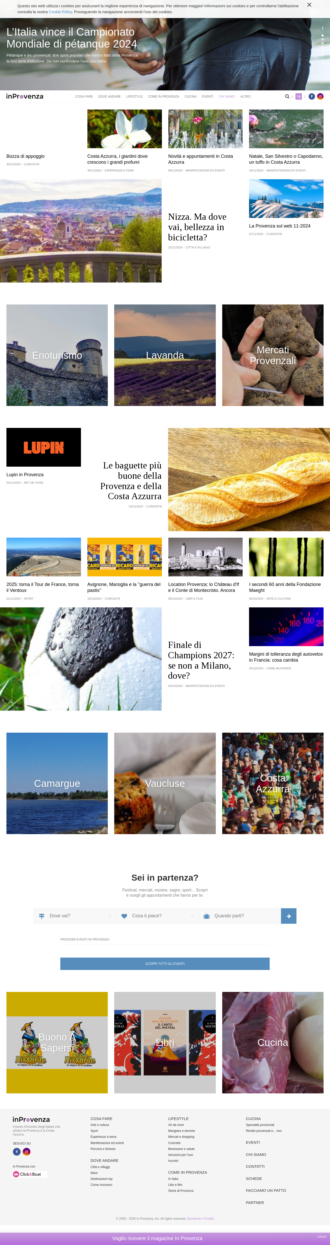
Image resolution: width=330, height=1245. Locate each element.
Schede (254, 1178)
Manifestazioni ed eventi (107, 1143)
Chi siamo (227, 96)
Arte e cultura (99, 1125)
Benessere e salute (181, 1149)
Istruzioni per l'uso (180, 1155)
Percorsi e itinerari (103, 1149)
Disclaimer (194, 1218)
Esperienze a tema (103, 1137)
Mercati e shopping (181, 1137)
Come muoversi (101, 1185)
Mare (93, 1173)
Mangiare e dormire (181, 1131)
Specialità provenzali (260, 1125)
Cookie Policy (60, 12)
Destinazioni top (101, 1179)
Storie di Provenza (181, 1191)
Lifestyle (134, 96)
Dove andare (109, 96)
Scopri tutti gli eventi (165, 964)
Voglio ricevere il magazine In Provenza (157, 1238)
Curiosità (174, 1143)
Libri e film (175, 1185)
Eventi (207, 96)
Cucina (190, 96)
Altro (245, 96)
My (299, 96)
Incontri (173, 1161)
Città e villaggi (100, 1167)
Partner (255, 1202)
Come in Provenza (163, 96)
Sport (94, 1131)
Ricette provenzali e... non (264, 1131)
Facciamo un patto (266, 1190)
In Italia (173, 1179)
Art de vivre (176, 1125)
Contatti (255, 1166)
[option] (165, 45)
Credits (209, 1218)
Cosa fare (84, 96)
